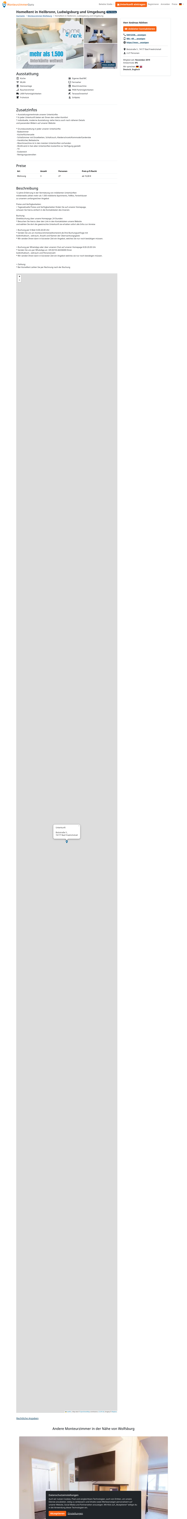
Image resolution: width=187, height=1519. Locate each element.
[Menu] (181, 4)
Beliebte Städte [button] (106, 4)
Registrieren (153, 4)
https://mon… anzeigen (138, 42)
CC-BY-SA (101, 1411)
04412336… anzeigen (136, 35)
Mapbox (114, 1411)
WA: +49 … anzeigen (136, 38)
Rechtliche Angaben (27, 1418)
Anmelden (165, 4)
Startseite (20, 16)
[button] (67, 841)
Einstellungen (75, 1513)
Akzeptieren (57, 1513)
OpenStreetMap (85, 1411)
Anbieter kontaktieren (140, 28)
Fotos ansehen (109, 65)
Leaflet (68, 1411)
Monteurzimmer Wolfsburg (40, 16)
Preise (174, 4)
